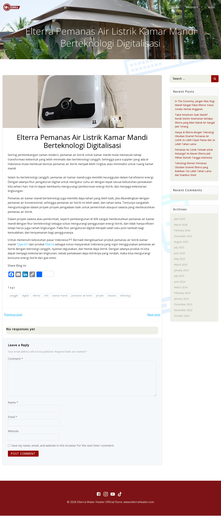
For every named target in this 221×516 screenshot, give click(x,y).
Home (175, 7)
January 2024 (181, 298)
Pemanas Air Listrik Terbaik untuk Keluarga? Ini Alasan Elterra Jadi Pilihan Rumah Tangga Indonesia (194, 153)
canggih (13, 295)
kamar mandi (60, 295)
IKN (46, 295)
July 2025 (179, 247)
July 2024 (179, 276)
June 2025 (179, 253)
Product (193, 7)
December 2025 (183, 236)
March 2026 (181, 224)
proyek (100, 295)
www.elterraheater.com (138, 502)
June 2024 (179, 281)
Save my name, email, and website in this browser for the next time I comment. (62, 446)
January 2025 (181, 270)
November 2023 (183, 310)
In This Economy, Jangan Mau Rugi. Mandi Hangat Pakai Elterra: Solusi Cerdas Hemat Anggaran (195, 105)
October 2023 (182, 315)
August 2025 (181, 241)
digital (25, 295)
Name (13, 403)
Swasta (112, 295)
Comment (15, 359)
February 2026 (182, 230)
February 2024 (182, 293)
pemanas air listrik (82, 295)
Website (13, 431)
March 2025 (181, 264)
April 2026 (179, 219)
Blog (211, 7)
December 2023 (183, 304)
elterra (36, 295)
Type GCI (23, 244)
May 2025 (179, 258)
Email (12, 417)
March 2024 (181, 287)
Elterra (49, 244)
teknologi (125, 295)
